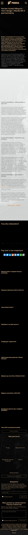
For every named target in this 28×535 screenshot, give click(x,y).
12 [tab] (12, 245)
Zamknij (14, 532)
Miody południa (14, 468)
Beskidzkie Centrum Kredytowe (8, 456)
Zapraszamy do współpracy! (14, 476)
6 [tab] (14, 243)
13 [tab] (14, 245)
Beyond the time (20, 443)
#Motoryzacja (11, 205)
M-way (8, 443)
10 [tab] (23, 243)
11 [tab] (25, 243)
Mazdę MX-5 (4, 186)
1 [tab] (3, 243)
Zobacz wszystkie (14, 431)
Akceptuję (8, 496)
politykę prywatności (12, 520)
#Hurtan (18, 205)
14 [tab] (16, 245)
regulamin (10, 496)
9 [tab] (21, 243)
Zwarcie (20, 455)
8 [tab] (18, 243)
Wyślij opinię (23, 520)
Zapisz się (23, 496)
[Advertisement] (14, 83)
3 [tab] (7, 243)
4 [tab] (9, 243)
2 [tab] (5, 243)
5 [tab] (12, 243)
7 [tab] (16, 243)
